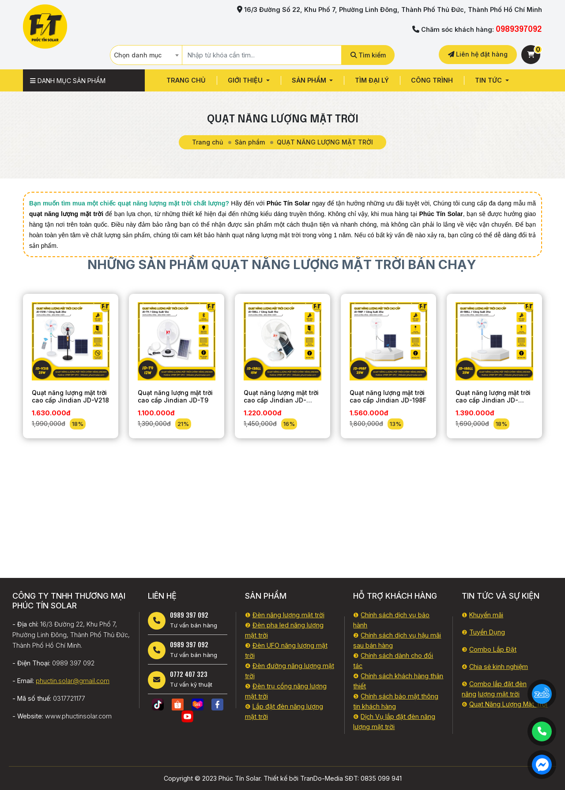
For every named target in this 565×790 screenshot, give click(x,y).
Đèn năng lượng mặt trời (288, 614)
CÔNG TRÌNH (432, 80)
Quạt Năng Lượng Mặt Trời (508, 704)
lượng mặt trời (499, 694)
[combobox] (146, 55)
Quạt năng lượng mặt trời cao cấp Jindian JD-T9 (175, 396)
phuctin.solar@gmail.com (72, 680)
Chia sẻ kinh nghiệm (498, 666)
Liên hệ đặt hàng (478, 54)
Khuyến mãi (486, 614)
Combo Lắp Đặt (492, 649)
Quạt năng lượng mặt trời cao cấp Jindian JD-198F (388, 396)
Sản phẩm (310, 80)
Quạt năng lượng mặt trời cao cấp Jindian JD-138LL (281, 400)
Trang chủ (186, 80)
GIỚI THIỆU (246, 80)
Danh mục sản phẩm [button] (67, 80)
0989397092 (519, 30)
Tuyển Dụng (487, 632)
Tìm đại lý (372, 80)
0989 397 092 (189, 614)
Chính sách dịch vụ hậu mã (400, 635)
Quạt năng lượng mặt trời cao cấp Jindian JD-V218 (70, 396)
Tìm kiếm (368, 55)
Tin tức (489, 80)
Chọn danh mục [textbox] (138, 55)
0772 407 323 (188, 674)
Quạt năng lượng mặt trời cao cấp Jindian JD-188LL (493, 400)
